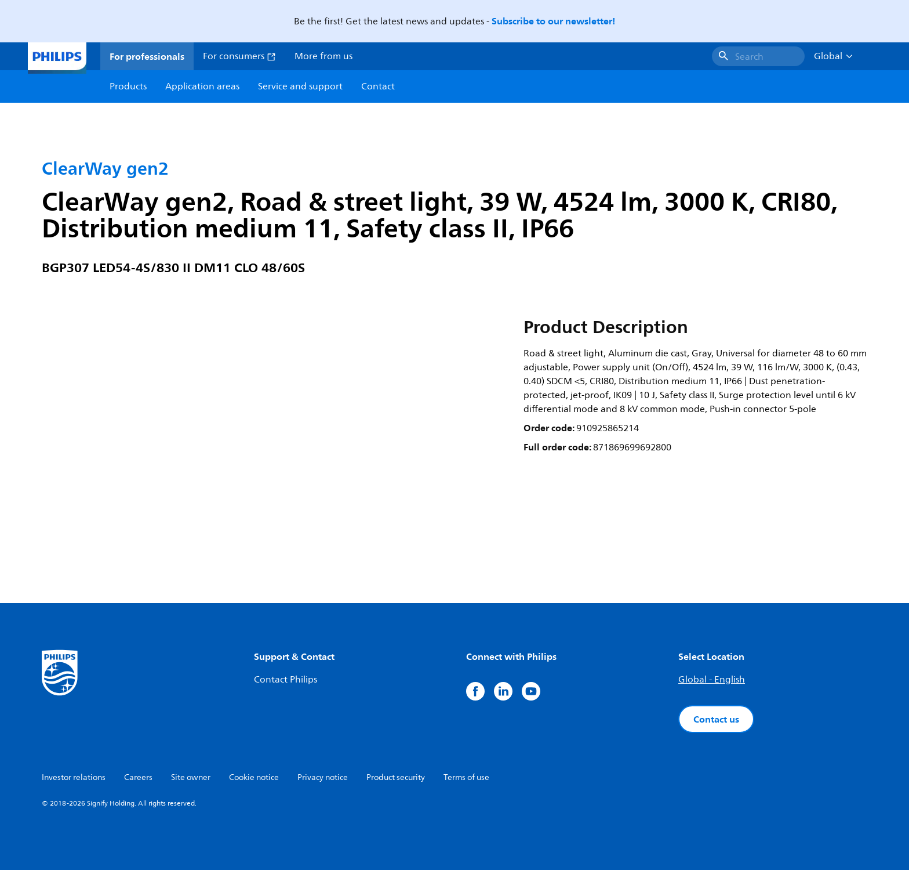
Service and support (300, 86)
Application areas (202, 86)
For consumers (239, 56)
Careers (138, 777)
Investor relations (74, 777)
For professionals (147, 56)
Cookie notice (254, 777)
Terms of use (466, 777)
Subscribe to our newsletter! (553, 21)
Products (128, 86)
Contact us (716, 719)
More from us (323, 56)
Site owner (190, 777)
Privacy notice (322, 777)
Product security (395, 777)
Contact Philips (285, 679)
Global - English (711, 679)
